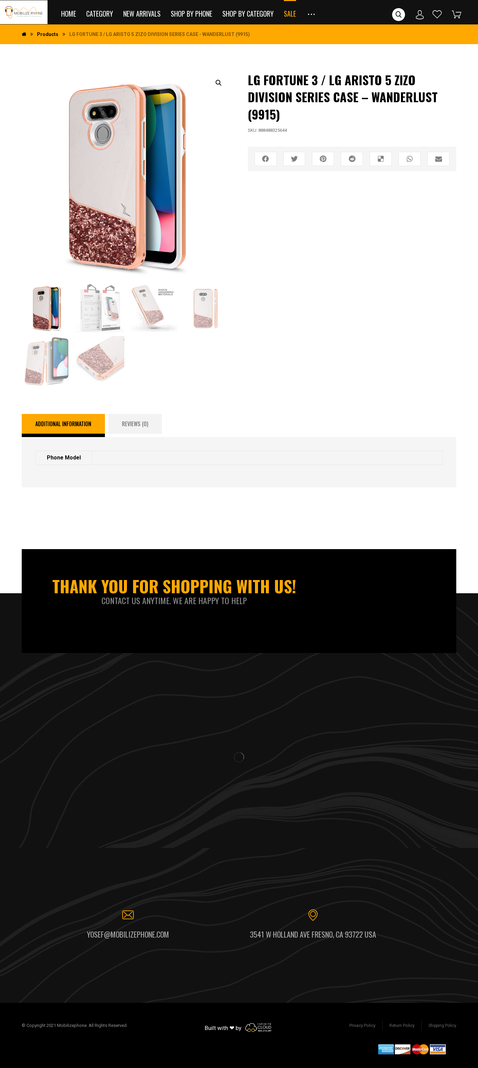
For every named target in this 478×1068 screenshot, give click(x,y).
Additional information (63, 424)
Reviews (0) (135, 424)
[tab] (63, 425)
